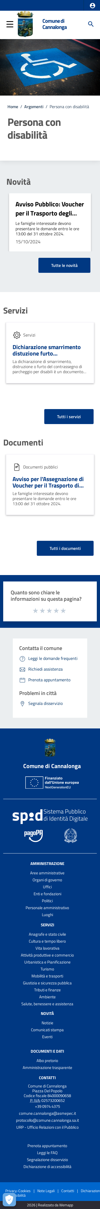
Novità (18, 181)
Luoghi (47, 915)
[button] (92, 5)
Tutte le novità (64, 265)
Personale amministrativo (47, 908)
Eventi (47, 1037)
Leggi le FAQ (47, 1153)
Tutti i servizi (69, 416)
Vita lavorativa (47, 948)
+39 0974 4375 (47, 1106)
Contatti (47, 1078)
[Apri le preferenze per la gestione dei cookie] (9, 1199)
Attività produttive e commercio (47, 955)
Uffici (47, 887)
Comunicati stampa (47, 1030)
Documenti (23, 442)
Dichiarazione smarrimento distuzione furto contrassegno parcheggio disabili (47, 357)
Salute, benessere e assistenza (47, 1004)
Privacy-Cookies (18, 1190)
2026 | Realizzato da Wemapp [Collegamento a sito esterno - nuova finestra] (50, 1205)
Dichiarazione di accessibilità (47, 1166)
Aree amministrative (47, 873)
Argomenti (33, 106)
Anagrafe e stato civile (47, 934)
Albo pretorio (47, 1060)
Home (12, 106)
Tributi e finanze (47, 990)
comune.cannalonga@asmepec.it (47, 1113)
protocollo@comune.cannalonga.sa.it (47, 1120)
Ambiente (47, 997)
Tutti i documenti (65, 548)
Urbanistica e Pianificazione (47, 962)
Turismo (47, 969)
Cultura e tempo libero (47, 941)
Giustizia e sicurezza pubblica (47, 983)
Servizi (15, 310)
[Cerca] (91, 24)
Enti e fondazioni (47, 894)
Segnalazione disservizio (47, 1160)
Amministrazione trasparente (47, 1067)
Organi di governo (47, 880)
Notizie (47, 1023)
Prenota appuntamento (47, 1146)
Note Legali (46, 1190)
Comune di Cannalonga (54, 24)
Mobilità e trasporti (47, 976)
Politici (47, 901)
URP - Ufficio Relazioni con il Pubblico (47, 1127)
